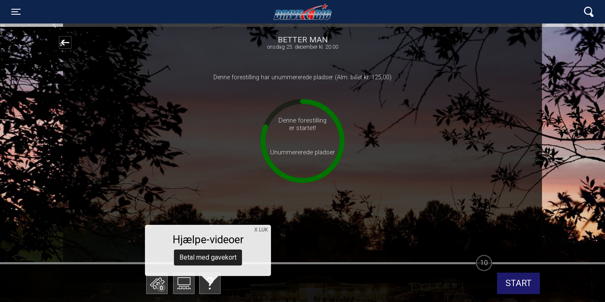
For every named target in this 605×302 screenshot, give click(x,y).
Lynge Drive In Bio (302, 12)
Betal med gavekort (208, 241)
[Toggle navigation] (16, 11)
